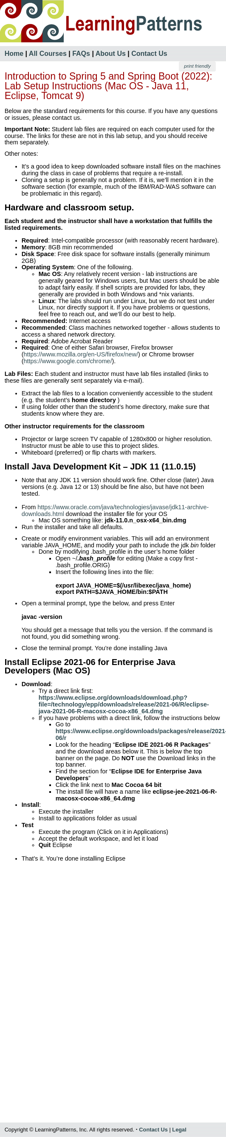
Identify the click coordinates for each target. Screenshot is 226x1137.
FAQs (81, 53)
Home (14, 53)
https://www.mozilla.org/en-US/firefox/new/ (80, 354)
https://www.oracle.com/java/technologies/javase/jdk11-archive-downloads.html (115, 510)
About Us (111, 53)
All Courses (48, 53)
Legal (179, 1129)
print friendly (197, 66)
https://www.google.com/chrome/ (67, 361)
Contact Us (149, 53)
